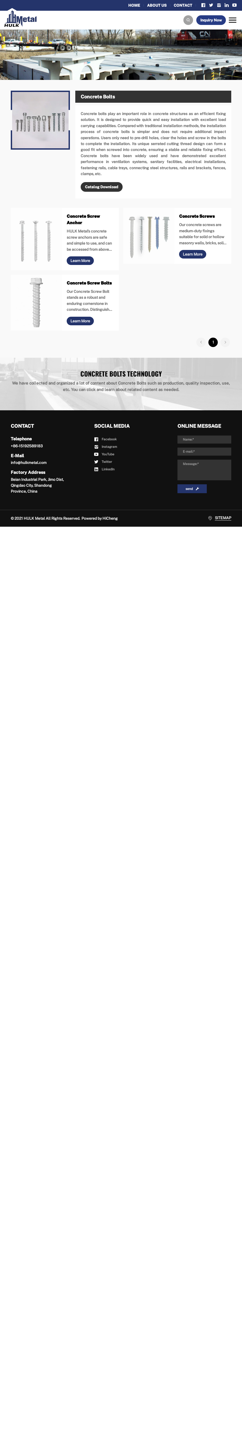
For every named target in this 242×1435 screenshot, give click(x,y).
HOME (134, 5)
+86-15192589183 (27, 446)
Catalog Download (101, 187)
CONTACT (183, 5)
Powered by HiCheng (99, 518)
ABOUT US (157, 5)
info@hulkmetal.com (29, 462)
